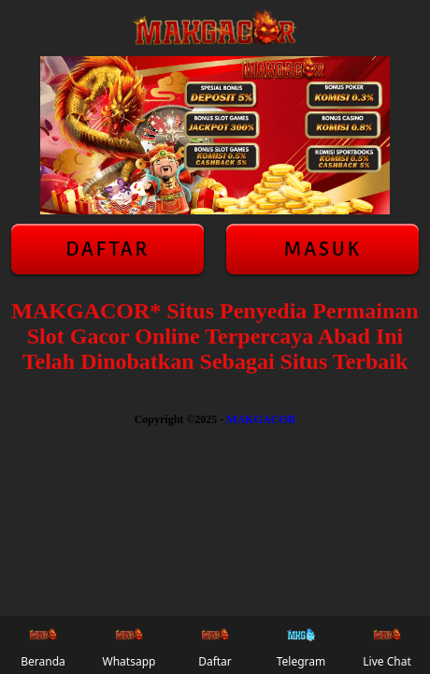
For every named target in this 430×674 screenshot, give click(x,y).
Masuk (322, 249)
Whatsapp (129, 645)
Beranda (43, 645)
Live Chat (386, 645)
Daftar (107, 249)
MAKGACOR (260, 419)
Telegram (301, 645)
